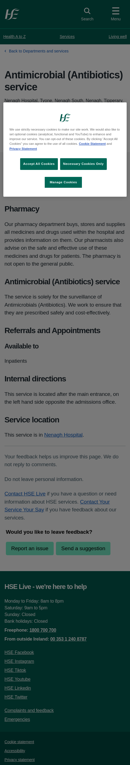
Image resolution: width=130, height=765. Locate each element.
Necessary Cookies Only (83, 163)
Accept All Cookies (39, 163)
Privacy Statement (23, 148)
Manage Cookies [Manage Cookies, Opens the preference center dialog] (63, 182)
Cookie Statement (92, 144)
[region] (65, 149)
